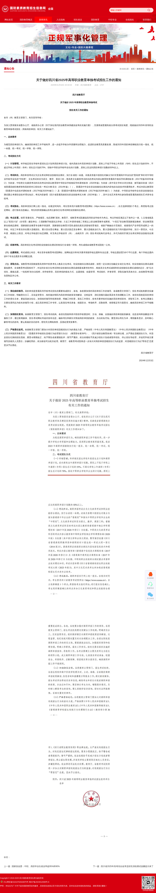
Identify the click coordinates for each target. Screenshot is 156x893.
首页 (133, 69)
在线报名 (130, 20)
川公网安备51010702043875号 (14, 882)
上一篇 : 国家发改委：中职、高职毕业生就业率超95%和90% (32, 866)
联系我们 (147, 20)
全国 (50, 8)
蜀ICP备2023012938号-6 (39, 882)
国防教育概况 (26, 20)
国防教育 (95, 20)
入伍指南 (60, 20)
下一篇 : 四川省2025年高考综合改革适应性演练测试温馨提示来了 (123, 866)
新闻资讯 (43, 20)
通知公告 (149, 69)
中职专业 (112, 20)
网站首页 (9, 20)
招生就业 (78, 20)
